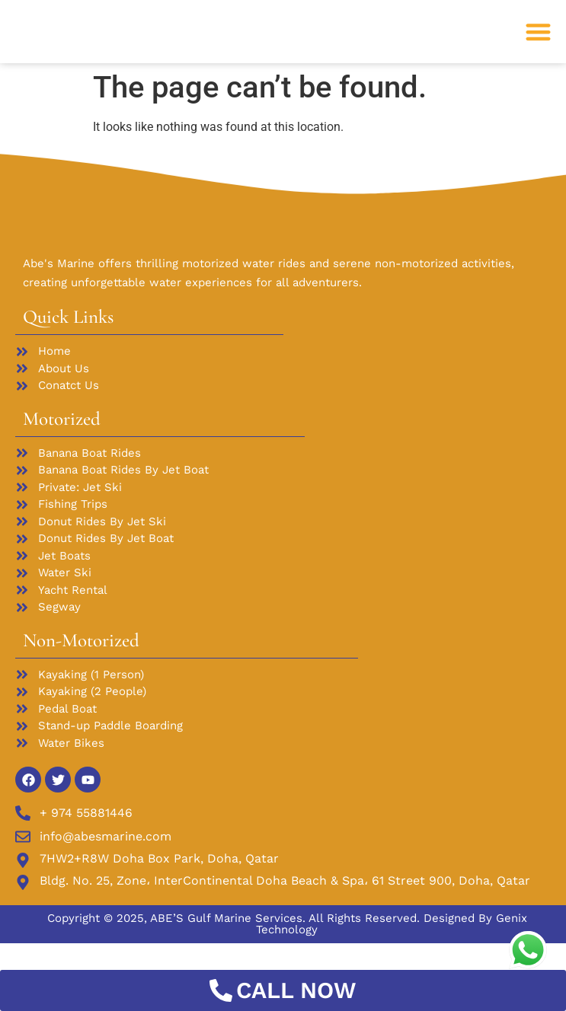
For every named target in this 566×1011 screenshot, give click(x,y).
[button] (539, 44)
